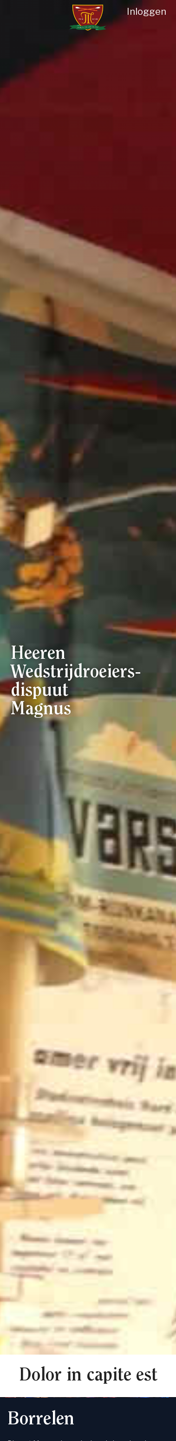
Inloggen (146, 11)
